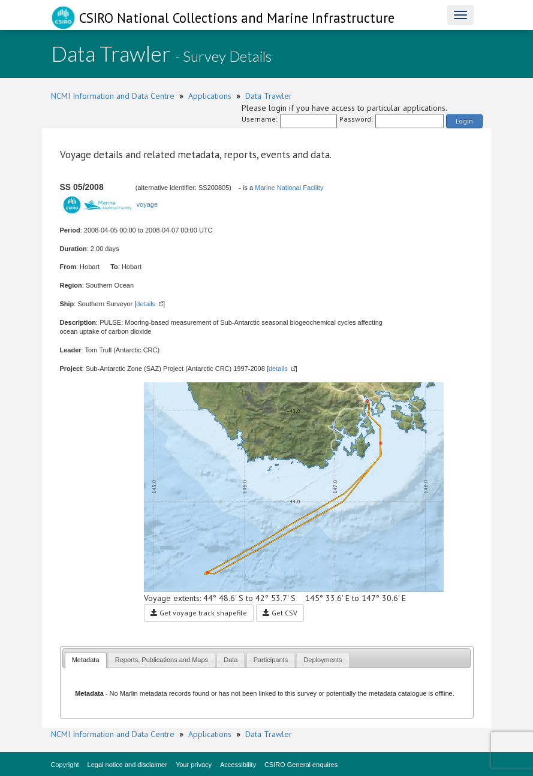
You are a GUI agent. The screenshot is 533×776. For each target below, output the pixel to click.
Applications (209, 95)
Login (464, 120)
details (145, 303)
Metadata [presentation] (86, 659)
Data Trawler (268, 95)
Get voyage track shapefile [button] (198, 612)
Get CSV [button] (280, 612)
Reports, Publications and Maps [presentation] (161, 659)
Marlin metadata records (155, 693)
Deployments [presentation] (322, 659)
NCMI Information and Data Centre (112, 95)
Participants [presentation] (271, 659)
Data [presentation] (230, 659)
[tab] (86, 660)
